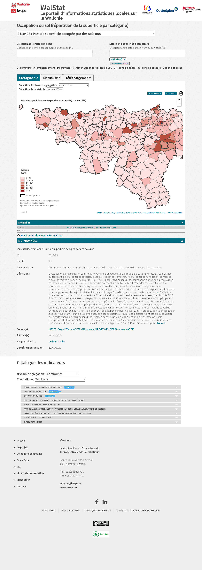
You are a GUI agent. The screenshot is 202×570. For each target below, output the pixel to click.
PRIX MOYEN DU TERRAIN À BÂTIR (101, 417)
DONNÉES (101, 222)
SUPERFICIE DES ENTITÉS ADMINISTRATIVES (101, 387)
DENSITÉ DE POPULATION (101, 391)
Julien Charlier (57, 341)
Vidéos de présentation (30, 473)
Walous (161, 323)
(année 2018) (177, 213)
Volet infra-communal (29, 453)
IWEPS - (100, 213)
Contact (21, 486)
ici (158, 292)
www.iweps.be (68, 487)
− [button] (179, 104)
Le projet (22, 447)
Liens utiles (23, 480)
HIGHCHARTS (104, 510)
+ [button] (179, 100)
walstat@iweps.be (70, 483)
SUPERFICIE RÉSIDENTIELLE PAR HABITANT (101, 404)
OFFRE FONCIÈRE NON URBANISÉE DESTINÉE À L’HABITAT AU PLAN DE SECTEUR (101, 413)
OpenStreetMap (109, 213)
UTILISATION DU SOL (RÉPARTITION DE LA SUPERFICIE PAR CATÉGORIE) (101, 400)
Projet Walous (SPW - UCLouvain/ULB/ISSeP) (138, 213)
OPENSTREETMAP (151, 510)
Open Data (23, 460)
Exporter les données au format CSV (39, 235)
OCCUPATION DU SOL (101, 396)
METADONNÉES (101, 241)
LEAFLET (136, 510)
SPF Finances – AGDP (164, 213)
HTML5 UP (74, 510)
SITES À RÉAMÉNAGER (101, 422)
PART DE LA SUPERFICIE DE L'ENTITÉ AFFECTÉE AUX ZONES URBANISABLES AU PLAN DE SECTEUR (101, 409)
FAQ (19, 466)
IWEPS (119, 213)
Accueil (21, 440)
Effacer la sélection (120, 63)
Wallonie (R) (118, 59)
